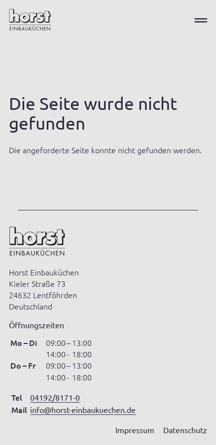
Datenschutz (185, 430)
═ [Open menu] (201, 20)
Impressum (134, 430)
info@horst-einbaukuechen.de (83, 409)
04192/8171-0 (55, 397)
